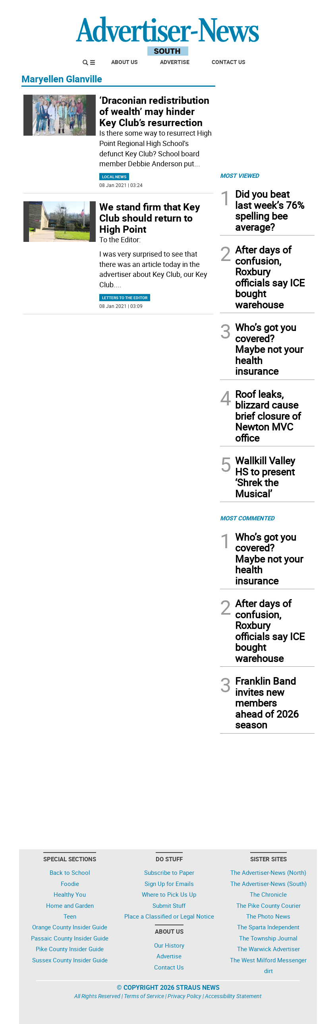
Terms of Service (144, 996)
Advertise (174, 62)
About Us (124, 62)
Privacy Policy (184, 996)
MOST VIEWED (239, 175)
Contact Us (228, 62)
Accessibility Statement (233, 996)
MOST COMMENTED (247, 518)
